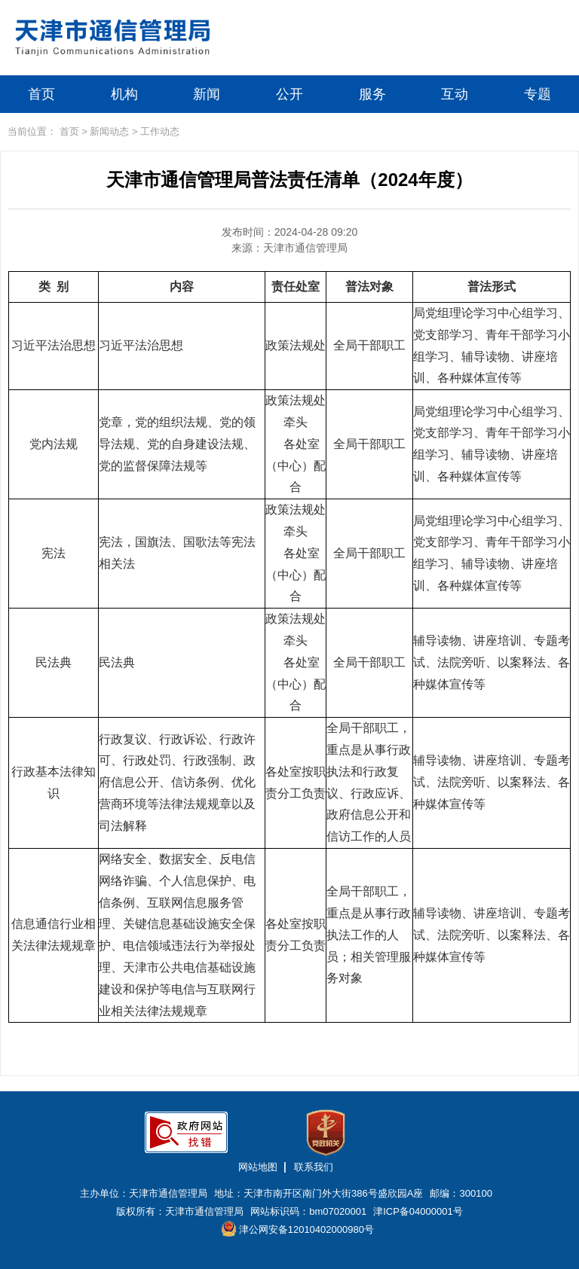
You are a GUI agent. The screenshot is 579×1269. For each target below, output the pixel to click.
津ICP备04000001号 (418, 1211)
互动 (454, 94)
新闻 (206, 94)
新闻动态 (109, 131)
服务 (372, 94)
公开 (289, 94)
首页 (41, 94)
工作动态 (159, 131)
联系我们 (313, 1167)
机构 (124, 94)
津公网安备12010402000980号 (298, 1229)
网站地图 (257, 1167)
